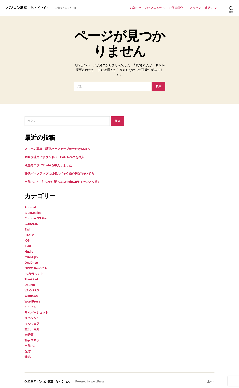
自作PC (30, 343)
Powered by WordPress (91, 379)
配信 (28, 349)
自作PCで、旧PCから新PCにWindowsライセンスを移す (67, 181)
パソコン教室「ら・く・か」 (30, 8)
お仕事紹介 (176, 7)
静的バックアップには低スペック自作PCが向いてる (64, 173)
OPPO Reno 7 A (37, 267)
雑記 (28, 354)
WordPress (33, 300)
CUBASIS (32, 223)
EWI (28, 228)
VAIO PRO (32, 289)
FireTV (30, 234)
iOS (27, 239)
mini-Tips (32, 256)
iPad (28, 245)
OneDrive (32, 261)
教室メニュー (153, 7)
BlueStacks (33, 212)
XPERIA (31, 305)
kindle (29, 250)
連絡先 (209, 7)
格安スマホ (33, 338)
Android (31, 207)
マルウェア (33, 321)
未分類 (29, 332)
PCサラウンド (35, 272)
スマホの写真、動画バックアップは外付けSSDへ (62, 149)
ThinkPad (32, 278)
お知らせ (135, 7)
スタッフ (195, 7)
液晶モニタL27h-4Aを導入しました (51, 165)
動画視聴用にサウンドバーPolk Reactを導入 (58, 157)
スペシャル (33, 316)
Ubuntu (30, 283)
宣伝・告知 (33, 327)
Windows (32, 294)
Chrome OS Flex (37, 218)
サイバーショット (38, 310)
